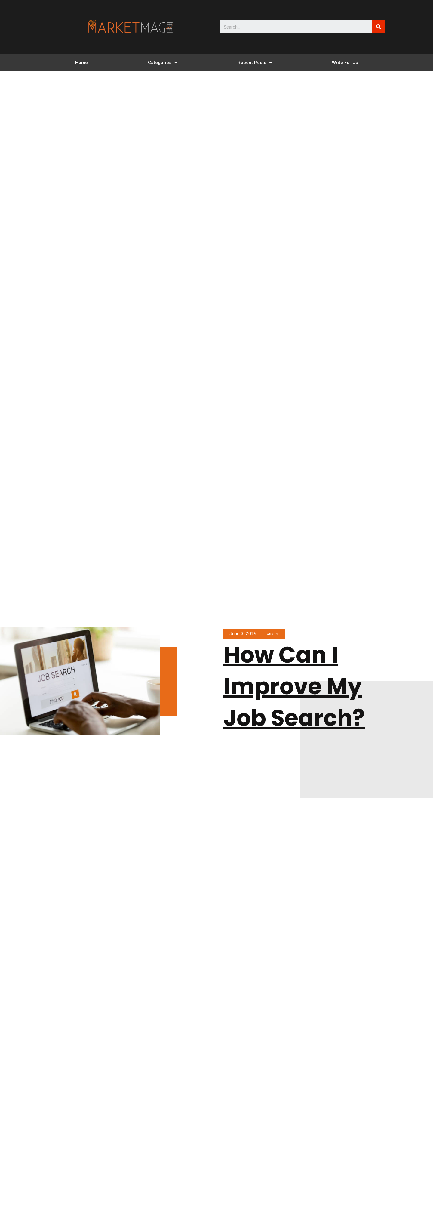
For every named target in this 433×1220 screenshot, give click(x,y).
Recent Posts (255, 62)
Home (81, 62)
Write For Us (345, 62)
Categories (162, 62)
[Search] (378, 26)
